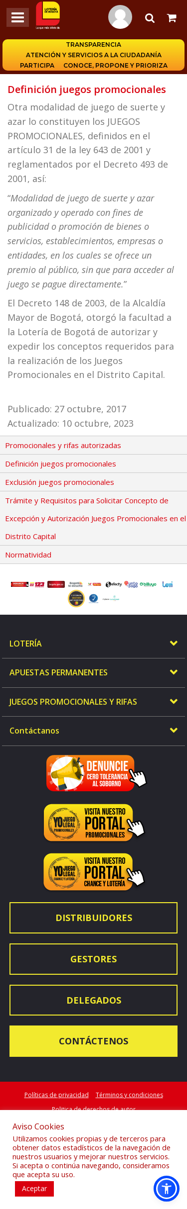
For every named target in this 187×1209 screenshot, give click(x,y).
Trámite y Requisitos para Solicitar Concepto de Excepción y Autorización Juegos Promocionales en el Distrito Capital (95, 518)
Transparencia (93, 44)
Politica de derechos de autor (94, 1109)
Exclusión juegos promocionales (59, 482)
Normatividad (28, 554)
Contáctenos (93, 1041)
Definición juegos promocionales (60, 463)
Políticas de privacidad (56, 1095)
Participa (37, 65)
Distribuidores (93, 918)
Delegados (93, 1000)
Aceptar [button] (34, 1188)
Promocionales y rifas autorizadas (63, 445)
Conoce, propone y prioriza (115, 65)
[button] (166, 1188)
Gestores (93, 959)
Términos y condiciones (129, 1095)
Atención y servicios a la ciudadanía (94, 55)
